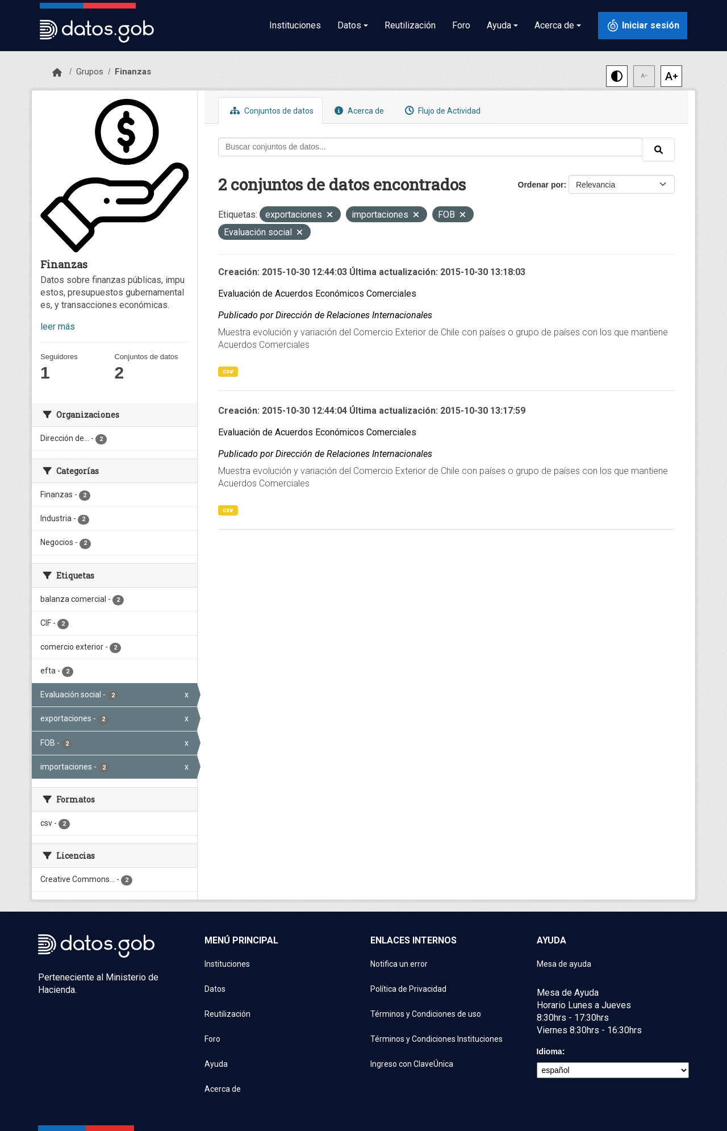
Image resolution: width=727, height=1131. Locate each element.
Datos (214, 988)
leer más (57, 326)
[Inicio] (57, 73)
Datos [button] (349, 25)
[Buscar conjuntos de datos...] (430, 147)
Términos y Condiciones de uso (425, 1013)
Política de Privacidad (408, 988)
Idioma (549, 1051)
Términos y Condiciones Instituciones (436, 1038)
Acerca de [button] (554, 25)
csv (228, 371)
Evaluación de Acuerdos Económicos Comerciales (317, 293)
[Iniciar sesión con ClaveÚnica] (642, 25)
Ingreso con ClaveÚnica (411, 1063)
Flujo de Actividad (441, 110)
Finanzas (133, 71)
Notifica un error (399, 963)
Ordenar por (541, 184)
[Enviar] (658, 149)
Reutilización (410, 25)
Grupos (89, 71)
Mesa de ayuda (564, 963)
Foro (461, 25)
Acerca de (358, 110)
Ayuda (216, 1063)
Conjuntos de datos (270, 110)
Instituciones (295, 25)
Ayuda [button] (499, 25)
